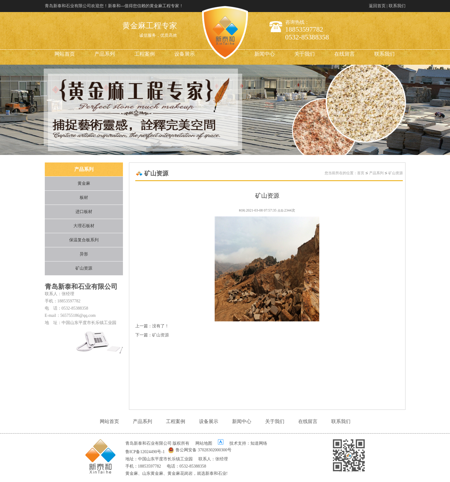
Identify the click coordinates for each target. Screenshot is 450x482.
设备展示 (184, 54)
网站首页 (64, 54)
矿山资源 (83, 268)
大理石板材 (83, 226)
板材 (84, 197)
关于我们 (304, 54)
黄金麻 (84, 183)
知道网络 (258, 443)
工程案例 (144, 54)
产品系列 (104, 54)
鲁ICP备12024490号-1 (145, 452)
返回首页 (377, 6)
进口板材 (83, 211)
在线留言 (344, 54)
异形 (84, 254)
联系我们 (397, 6)
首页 (360, 173)
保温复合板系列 (84, 240)
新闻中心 (264, 54)
